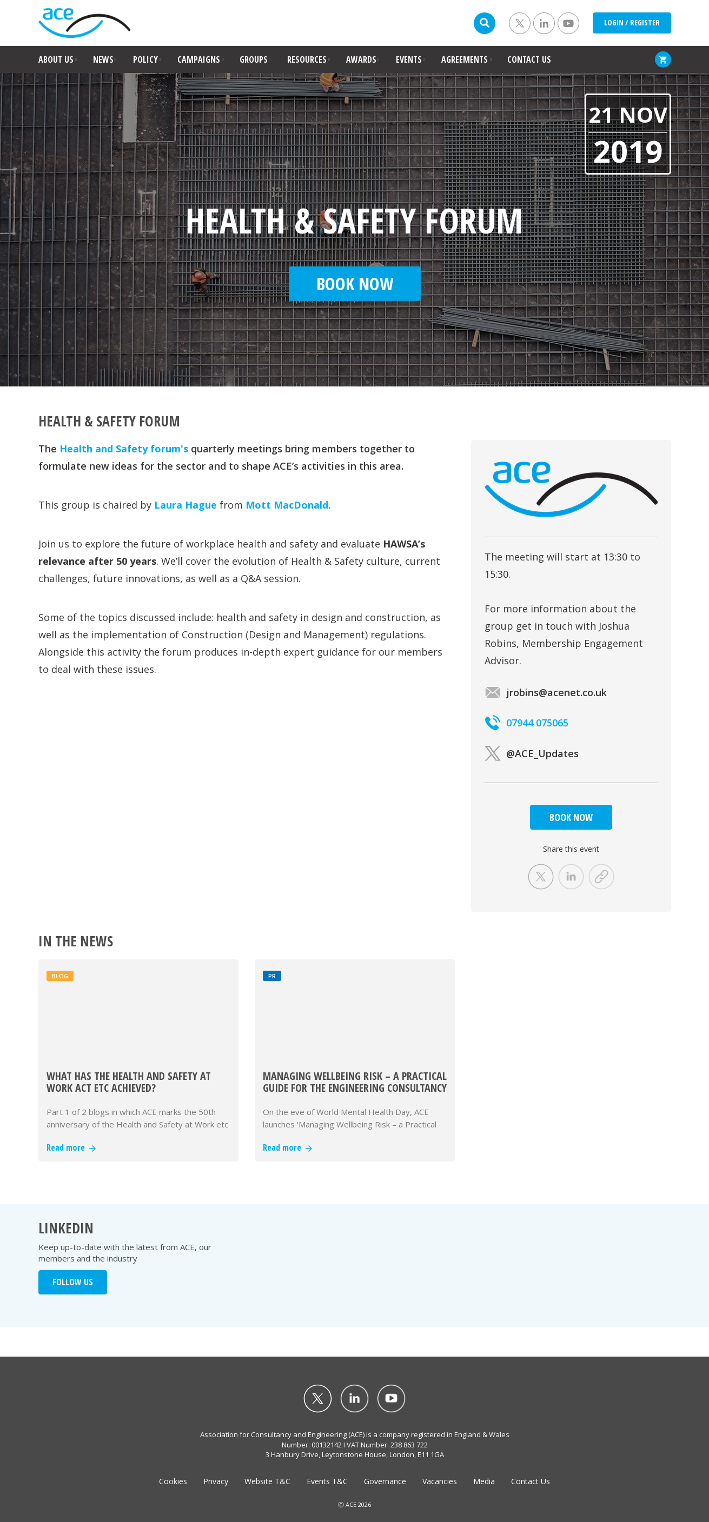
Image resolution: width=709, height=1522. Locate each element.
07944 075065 (526, 722)
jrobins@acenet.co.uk (546, 692)
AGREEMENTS (464, 59)
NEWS (103, 59)
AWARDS (361, 59)
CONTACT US (529, 59)
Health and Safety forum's (123, 448)
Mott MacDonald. (288, 504)
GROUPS (254, 59)
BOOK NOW (571, 817)
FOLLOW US (72, 1282)
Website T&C (267, 1481)
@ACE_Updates (532, 753)
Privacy (215, 1481)
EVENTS (409, 59)
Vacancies (439, 1481)
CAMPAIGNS (198, 59)
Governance (385, 1481)
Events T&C (327, 1481)
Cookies (173, 1481)
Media (484, 1481)
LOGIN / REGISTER (632, 22)
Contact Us (530, 1481)
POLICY (145, 59)
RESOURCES (307, 59)
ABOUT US (56, 59)
